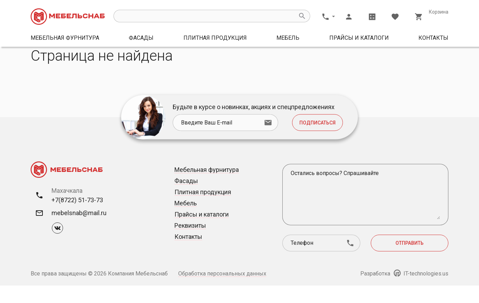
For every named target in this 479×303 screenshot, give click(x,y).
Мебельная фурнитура (65, 38)
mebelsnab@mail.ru (79, 230)
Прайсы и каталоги (359, 38)
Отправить (409, 260)
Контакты (433, 38)
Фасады (141, 38)
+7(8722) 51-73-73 (77, 217)
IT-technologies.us (421, 291)
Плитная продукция (215, 38)
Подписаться (317, 140)
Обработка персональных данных (222, 291)
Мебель (287, 38)
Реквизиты (190, 243)
